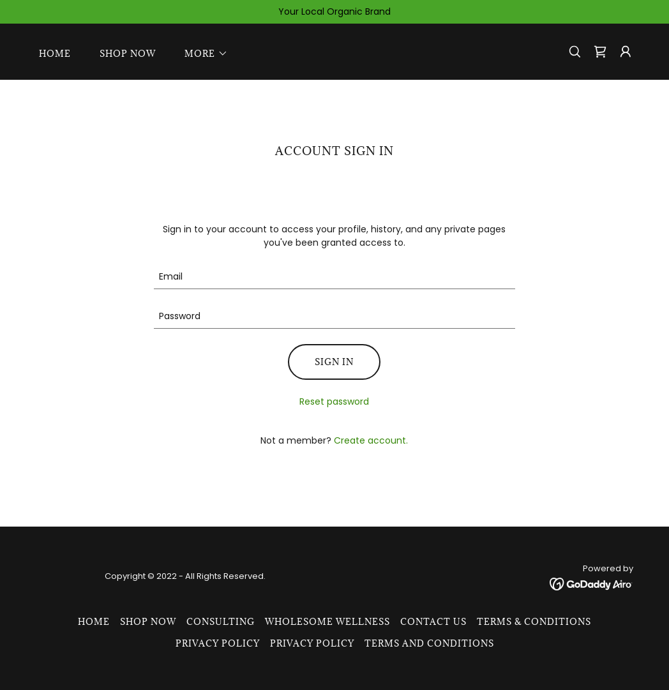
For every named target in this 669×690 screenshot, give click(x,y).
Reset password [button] (334, 401)
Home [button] (94, 621)
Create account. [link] (371, 440)
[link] (600, 51)
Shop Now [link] (128, 53)
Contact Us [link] (433, 621)
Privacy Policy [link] (218, 643)
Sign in (334, 362)
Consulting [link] (220, 621)
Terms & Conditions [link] (534, 621)
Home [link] (55, 53)
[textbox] (334, 277)
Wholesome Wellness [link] (327, 621)
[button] (202, 53)
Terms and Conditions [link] (429, 643)
